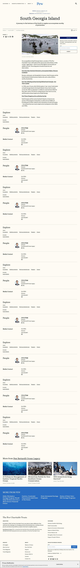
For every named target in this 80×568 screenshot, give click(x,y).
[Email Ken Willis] (22, 144)
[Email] (68, 48)
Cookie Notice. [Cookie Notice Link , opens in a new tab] (25, 566)
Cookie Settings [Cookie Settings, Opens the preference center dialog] (59, 564)
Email (61, 45)
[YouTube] (57, 559)
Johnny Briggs (24, 127)
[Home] (15, 517)
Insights (5, 542)
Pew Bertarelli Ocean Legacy (26, 458)
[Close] (77, 564)
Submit (68, 51)
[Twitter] (55, 559)
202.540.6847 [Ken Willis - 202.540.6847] (24, 142)
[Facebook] (49, 559)
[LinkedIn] (53, 559)
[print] (12, 37)
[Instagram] (51, 559)
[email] (22, 133)
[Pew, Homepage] (40, 3)
